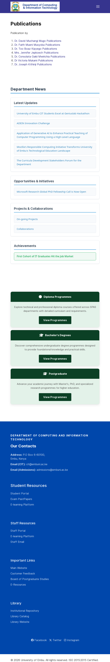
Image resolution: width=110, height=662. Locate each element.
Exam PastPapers (21, 499)
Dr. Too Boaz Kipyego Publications (35, 48)
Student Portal (19, 493)
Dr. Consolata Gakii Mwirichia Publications (39, 56)
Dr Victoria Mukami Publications (33, 60)
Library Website (19, 621)
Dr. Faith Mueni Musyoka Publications (37, 44)
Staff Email (17, 541)
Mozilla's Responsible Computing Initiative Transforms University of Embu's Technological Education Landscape (54, 148)
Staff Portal (17, 530)
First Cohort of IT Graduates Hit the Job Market (45, 256)
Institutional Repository (24, 610)
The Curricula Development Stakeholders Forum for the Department (49, 162)
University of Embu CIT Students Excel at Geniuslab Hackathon (53, 113)
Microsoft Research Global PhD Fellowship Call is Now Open (51, 191)
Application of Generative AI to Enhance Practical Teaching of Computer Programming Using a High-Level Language (52, 135)
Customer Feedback (22, 573)
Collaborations (25, 228)
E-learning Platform (22, 504)
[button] (98, 6)
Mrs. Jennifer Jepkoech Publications (36, 52)
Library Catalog (19, 616)
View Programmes (55, 320)
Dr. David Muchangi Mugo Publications (37, 40)
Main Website (18, 568)
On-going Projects (27, 219)
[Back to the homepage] (35, 6)
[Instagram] (71, 640)
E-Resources (18, 584)
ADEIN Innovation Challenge (33, 123)
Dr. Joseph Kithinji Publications (33, 64)
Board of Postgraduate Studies (29, 579)
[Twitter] (55, 640)
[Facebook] (39, 640)
